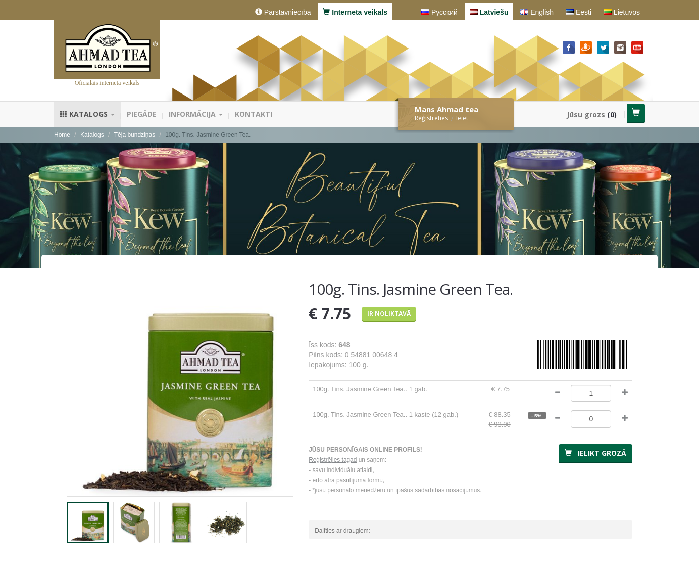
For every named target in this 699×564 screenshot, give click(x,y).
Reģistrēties (431, 118)
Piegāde (142, 114)
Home (62, 134)
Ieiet (462, 118)
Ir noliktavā (389, 313)
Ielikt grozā (595, 453)
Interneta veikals (355, 12)
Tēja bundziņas (134, 134)
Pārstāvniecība (283, 12)
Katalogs (87, 114)
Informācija (196, 114)
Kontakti (253, 114)
